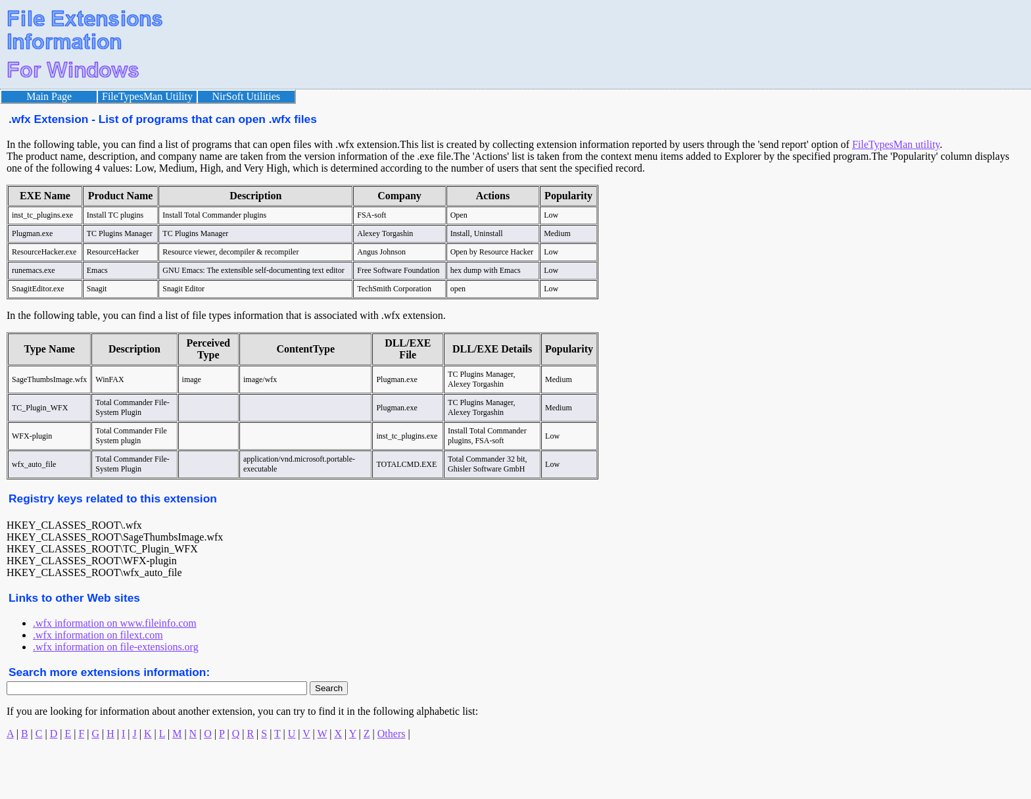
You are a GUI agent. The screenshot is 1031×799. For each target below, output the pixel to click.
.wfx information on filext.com (98, 635)
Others (391, 733)
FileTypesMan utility (896, 144)
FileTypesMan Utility (147, 96)
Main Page (49, 96)
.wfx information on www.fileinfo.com (115, 623)
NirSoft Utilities (246, 96)
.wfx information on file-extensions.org (116, 646)
